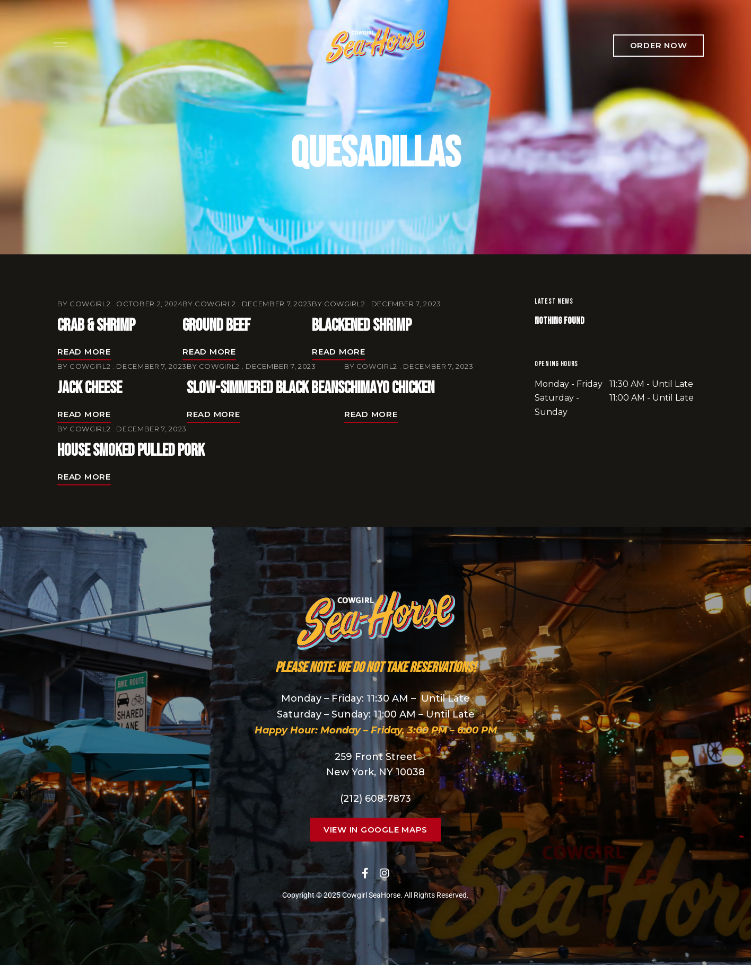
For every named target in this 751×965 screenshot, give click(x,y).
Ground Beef (216, 325)
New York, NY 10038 (375, 772)
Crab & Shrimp (96, 325)
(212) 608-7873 (375, 798)
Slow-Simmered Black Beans (265, 388)
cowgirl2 (89, 303)
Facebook (365, 873)
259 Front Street (376, 757)
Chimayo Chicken (389, 388)
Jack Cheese (89, 388)
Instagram (384, 873)
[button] (658, 45)
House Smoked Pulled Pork (131, 450)
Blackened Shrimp (362, 325)
